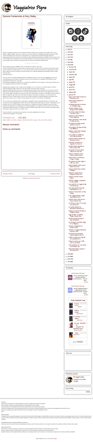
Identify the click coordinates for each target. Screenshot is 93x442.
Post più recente (7, 173)
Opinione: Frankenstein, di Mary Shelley (77, 192)
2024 (69, 52)
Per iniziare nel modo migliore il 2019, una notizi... (77, 162)
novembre (72, 70)
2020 (69, 62)
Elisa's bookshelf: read (78, 300)
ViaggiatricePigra (79, 377)
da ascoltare (13, 120)
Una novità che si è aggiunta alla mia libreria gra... (77, 185)
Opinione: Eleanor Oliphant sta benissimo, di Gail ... (77, 139)
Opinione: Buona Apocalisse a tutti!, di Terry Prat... (76, 147)
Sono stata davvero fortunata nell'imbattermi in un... (76, 189)
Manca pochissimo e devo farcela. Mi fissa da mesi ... (77, 120)
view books (86, 294)
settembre (72, 75)
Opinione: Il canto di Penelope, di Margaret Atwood (77, 211)
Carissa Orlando (78, 330)
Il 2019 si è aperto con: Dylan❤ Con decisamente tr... (77, 238)
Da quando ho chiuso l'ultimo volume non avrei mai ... (76, 151)
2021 (69, 60)
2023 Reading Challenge (78, 286)
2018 (69, 254)
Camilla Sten (80, 313)
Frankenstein (30, 120)
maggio (71, 85)
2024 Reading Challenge (78, 273)
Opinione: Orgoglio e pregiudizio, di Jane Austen (77, 181)
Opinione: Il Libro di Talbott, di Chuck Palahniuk (76, 116)
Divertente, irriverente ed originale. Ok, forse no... (75, 143)
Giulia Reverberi (79, 306)
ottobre (71, 72)
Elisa (75, 275)
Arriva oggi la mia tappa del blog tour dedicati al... (77, 128)
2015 (69, 262)
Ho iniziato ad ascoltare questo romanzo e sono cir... (77, 124)
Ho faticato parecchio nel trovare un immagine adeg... (77, 105)
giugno (71, 82)
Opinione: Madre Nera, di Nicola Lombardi (77, 170)
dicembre (71, 67)
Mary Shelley (44, 120)
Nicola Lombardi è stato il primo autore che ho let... (77, 166)
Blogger (55, 438)
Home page (31, 173)
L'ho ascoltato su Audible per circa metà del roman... (76, 135)
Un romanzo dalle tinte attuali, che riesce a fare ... (77, 113)
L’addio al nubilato (76, 311)
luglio (70, 80)
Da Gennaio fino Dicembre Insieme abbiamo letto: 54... (76, 234)
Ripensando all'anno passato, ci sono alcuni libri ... (77, 249)
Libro (39, 120)
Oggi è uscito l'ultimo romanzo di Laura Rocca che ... (77, 97)
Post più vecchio (55, 173)
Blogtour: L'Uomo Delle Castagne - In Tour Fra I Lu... (77, 132)
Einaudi (24, 120)
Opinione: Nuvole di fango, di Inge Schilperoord (76, 219)
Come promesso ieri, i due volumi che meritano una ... (77, 245)
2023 (69, 55)
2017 (69, 257)
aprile (70, 87)
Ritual (76, 333)
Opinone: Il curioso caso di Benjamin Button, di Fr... (76, 173)
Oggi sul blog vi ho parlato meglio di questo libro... (76, 215)
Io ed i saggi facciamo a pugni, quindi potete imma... (77, 196)
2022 (69, 57)
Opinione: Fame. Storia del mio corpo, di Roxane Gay (77, 200)
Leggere (35, 120)
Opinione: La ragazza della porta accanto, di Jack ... (77, 230)
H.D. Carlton (80, 320)
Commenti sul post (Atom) (34, 178)
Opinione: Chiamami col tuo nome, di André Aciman (76, 154)
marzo (71, 90)
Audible (8, 120)
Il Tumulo (76, 304)
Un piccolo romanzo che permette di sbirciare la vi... (76, 208)
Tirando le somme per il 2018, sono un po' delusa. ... (76, 242)
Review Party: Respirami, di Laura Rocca (76, 101)
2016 (69, 259)
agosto (71, 77)
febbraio (71, 92)
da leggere (19, 120)
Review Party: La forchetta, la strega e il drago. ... (76, 158)
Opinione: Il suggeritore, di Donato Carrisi (75, 227)
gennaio (71, 95)
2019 (69, 65)
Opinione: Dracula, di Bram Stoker (76, 177)
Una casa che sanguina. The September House (78, 326)
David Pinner (77, 334)
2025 (69, 50)
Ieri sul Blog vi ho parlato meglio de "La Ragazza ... (77, 223)
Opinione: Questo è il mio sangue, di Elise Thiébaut (76, 109)
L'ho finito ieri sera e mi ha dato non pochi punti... (77, 204)
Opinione (50, 120)
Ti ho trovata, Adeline (76, 318)
